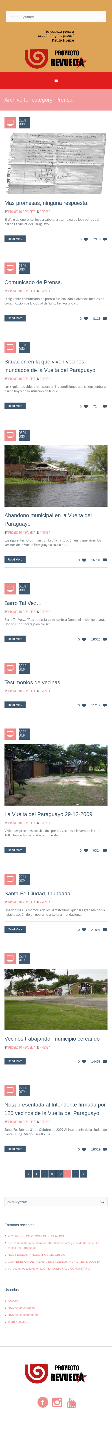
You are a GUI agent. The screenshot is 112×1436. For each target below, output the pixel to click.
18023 (96, 639)
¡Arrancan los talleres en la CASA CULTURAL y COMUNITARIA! (49, 1268)
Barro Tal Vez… (23, 603)
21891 (96, 930)
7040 (97, 239)
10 (59, 1174)
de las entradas (21, 1308)
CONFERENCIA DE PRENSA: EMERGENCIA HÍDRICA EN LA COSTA (54, 1261)
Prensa (45, 212)
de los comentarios (23, 1314)
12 (75, 1174)
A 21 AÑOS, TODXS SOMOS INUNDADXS (36, 1236)
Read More (15, 238)
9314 (97, 850)
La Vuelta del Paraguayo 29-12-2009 (48, 814)
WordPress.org (17, 1321)
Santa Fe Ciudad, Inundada (37, 893)
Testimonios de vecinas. (33, 682)
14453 (96, 1061)
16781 (96, 560)
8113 (97, 318)
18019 (96, 1149)
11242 (96, 705)
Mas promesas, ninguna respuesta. (46, 203)
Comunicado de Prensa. (33, 282)
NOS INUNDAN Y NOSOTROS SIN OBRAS (36, 1254)
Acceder (13, 1301)
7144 (97, 406)
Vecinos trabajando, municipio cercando (52, 1039)
